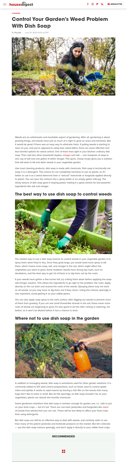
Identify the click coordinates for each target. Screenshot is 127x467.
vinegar (67, 155)
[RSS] (102, 5)
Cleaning (16, 13)
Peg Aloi (17, 32)
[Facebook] (88, 5)
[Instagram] (93, 5)
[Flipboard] (97, 5)
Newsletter (115, 4)
